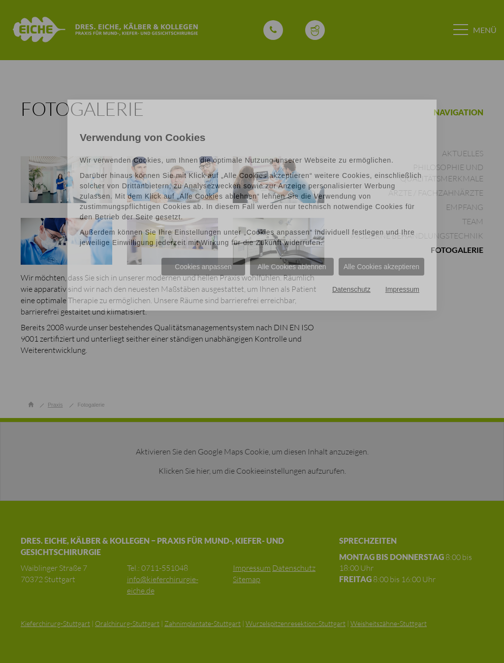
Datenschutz (351, 289)
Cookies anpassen (203, 267)
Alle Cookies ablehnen (291, 267)
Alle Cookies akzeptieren (381, 267)
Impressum (402, 289)
